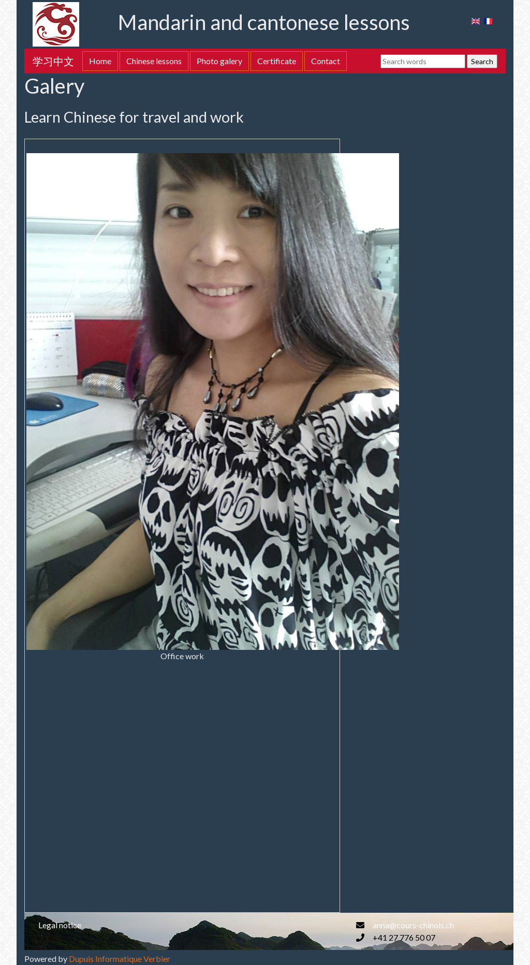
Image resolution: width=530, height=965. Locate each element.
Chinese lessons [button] (154, 61)
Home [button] (100, 61)
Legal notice (59, 925)
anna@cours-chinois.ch (413, 925)
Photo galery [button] (219, 61)
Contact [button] (325, 61)
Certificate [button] (276, 61)
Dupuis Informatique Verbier (119, 958)
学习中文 (53, 61)
